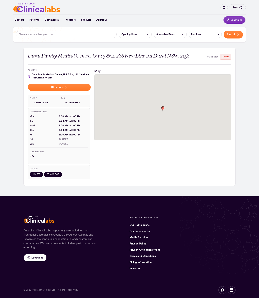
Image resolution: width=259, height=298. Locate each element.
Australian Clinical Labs (44, 290)
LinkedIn (231, 290)
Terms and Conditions (143, 256)
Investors (70, 20)
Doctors (19, 20)
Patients (34, 20)
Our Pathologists (139, 225)
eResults (86, 20)
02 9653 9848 (41, 103)
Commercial (52, 20)
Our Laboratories (140, 231)
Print (237, 7)
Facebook (222, 290)
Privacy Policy (138, 243)
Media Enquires (139, 237)
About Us (101, 20)
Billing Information (141, 262)
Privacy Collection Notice (145, 249)
